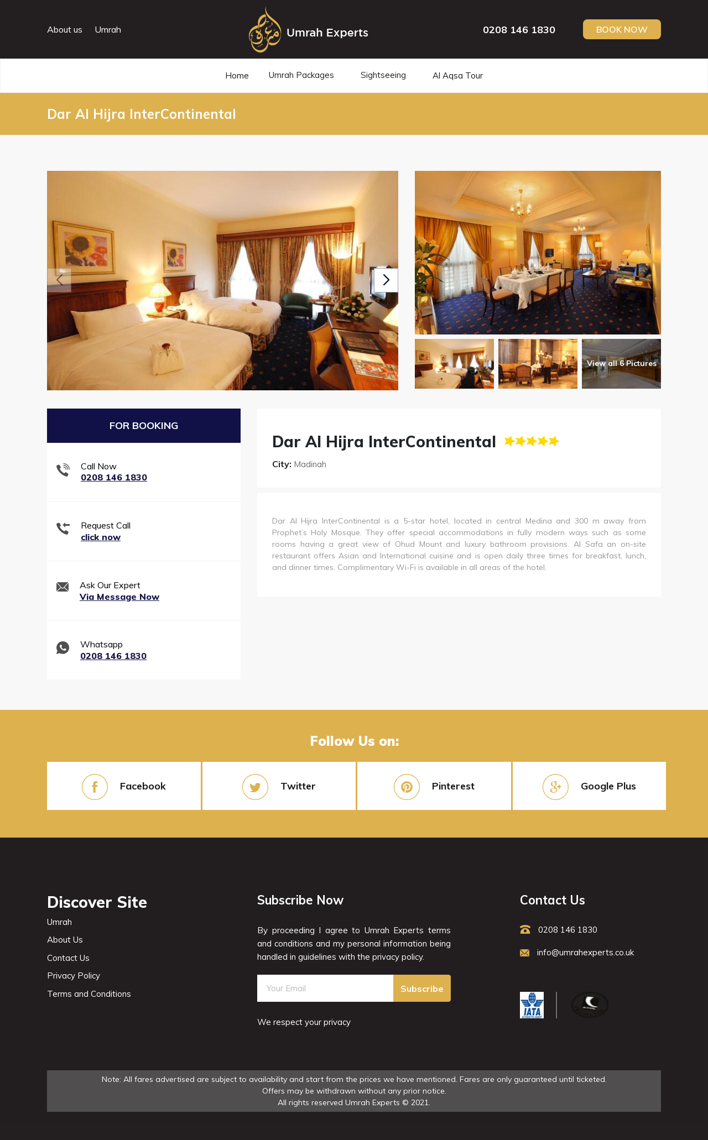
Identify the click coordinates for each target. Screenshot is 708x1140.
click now (101, 536)
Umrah (108, 29)
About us (64, 29)
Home (237, 75)
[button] (386, 280)
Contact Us (68, 958)
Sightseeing (383, 75)
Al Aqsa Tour (458, 75)
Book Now (622, 29)
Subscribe (422, 988)
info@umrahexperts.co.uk (577, 952)
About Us (65, 939)
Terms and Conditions (89, 994)
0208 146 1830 (519, 29)
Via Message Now (119, 596)
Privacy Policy (73, 975)
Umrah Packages (301, 75)
